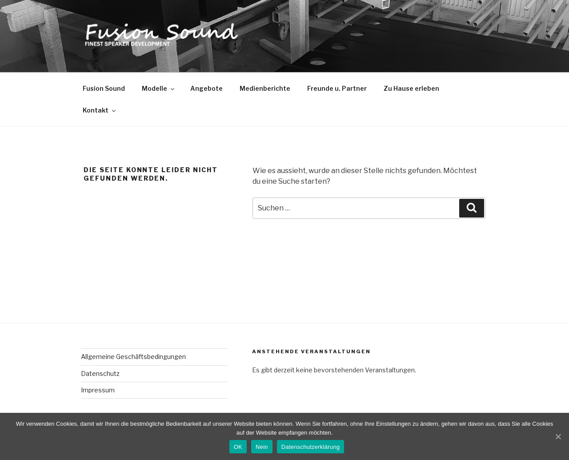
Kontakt (100, 110)
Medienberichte (265, 88)
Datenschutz (100, 373)
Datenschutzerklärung (310, 447)
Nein (262, 447)
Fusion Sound (104, 88)
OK (238, 447)
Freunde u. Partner (337, 88)
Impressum (98, 390)
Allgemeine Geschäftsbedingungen (133, 356)
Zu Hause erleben (411, 88)
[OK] (557, 436)
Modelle (159, 88)
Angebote (206, 88)
